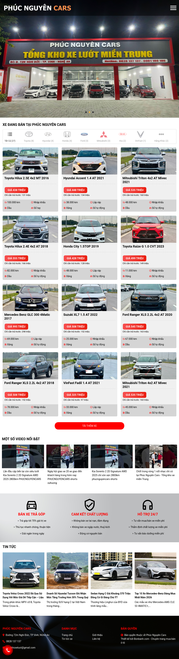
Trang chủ (67, 635)
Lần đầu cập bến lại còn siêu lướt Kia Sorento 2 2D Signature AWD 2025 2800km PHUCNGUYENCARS (22, 475)
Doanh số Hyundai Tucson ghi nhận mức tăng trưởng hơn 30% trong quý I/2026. (67, 595)
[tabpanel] (89, 59)
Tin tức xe (67, 638)
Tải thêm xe (89, 425)
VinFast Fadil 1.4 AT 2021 (81, 383)
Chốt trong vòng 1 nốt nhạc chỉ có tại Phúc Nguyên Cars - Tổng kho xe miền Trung (155, 475)
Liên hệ (96, 638)
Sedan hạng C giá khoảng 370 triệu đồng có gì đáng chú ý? (111, 595)
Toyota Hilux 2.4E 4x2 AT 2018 (26, 246)
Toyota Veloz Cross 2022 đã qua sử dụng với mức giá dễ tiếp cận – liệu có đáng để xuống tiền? (23, 595)
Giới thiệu (97, 635)
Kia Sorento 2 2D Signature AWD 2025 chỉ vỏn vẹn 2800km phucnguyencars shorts (109, 475)
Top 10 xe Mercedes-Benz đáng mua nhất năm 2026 (155, 595)
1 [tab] (86, 112)
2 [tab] (89, 112)
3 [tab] (93, 112)
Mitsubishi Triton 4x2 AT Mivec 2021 (145, 180)
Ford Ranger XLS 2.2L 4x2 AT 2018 (29, 383)
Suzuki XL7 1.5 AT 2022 (80, 314)
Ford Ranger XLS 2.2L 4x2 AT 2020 (147, 314)
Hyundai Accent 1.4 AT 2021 (83, 178)
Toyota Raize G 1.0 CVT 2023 (143, 246)
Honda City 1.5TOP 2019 (81, 246)
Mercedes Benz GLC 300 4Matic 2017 (27, 316)
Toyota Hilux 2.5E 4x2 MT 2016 (26, 178)
